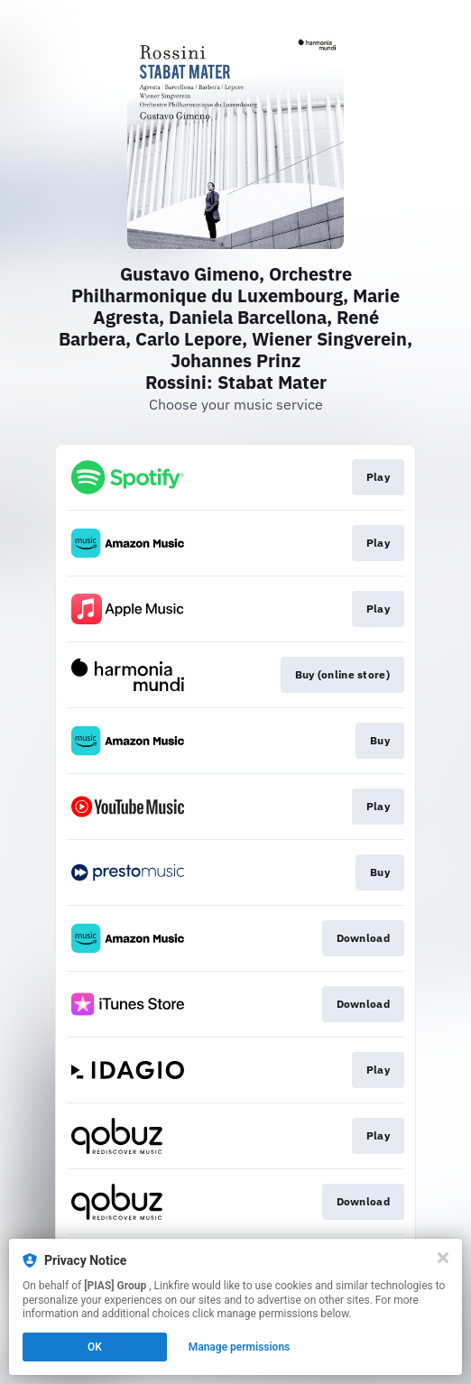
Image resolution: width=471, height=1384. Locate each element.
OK (95, 1347)
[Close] (443, 1257)
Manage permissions (240, 1347)
